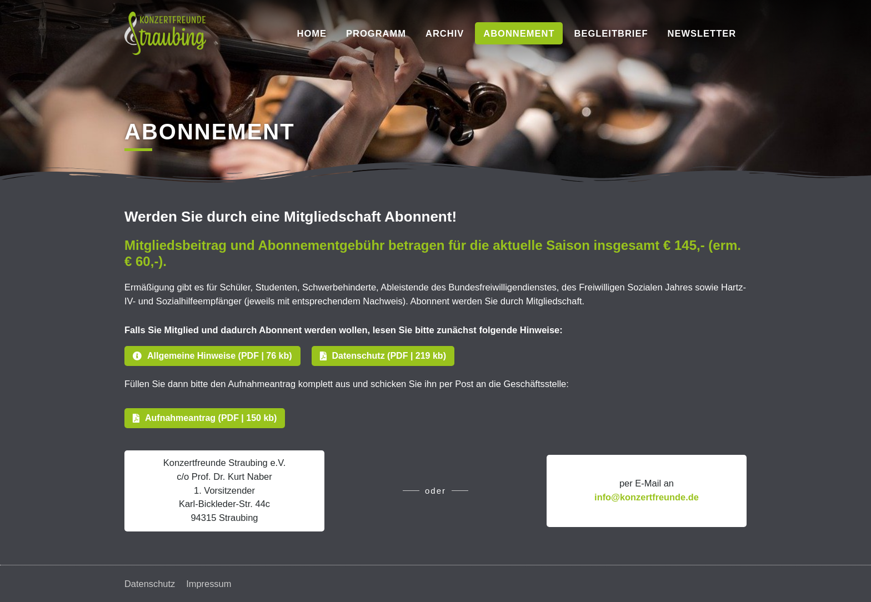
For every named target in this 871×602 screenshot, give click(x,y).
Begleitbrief (611, 33)
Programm (376, 33)
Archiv (445, 33)
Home (312, 33)
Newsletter (702, 33)
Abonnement (518, 33)
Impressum (209, 584)
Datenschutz (150, 584)
